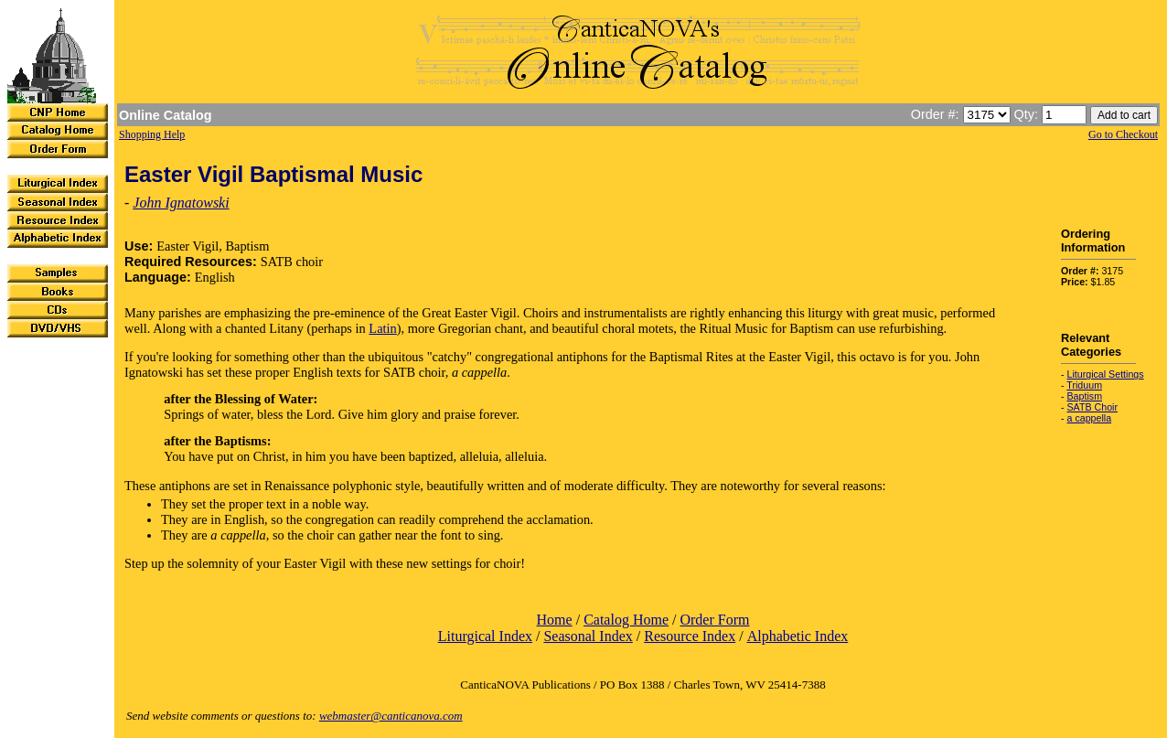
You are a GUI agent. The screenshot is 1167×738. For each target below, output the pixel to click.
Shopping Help (152, 134)
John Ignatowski (181, 202)
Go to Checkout (1123, 134)
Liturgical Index (485, 636)
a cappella (1089, 417)
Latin (382, 328)
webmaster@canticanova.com (391, 715)
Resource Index (689, 636)
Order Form (714, 619)
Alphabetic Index (798, 636)
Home (555, 619)
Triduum (1084, 385)
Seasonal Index (587, 636)
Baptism (1085, 395)
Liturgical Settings (1105, 374)
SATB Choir (1092, 406)
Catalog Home (626, 619)
